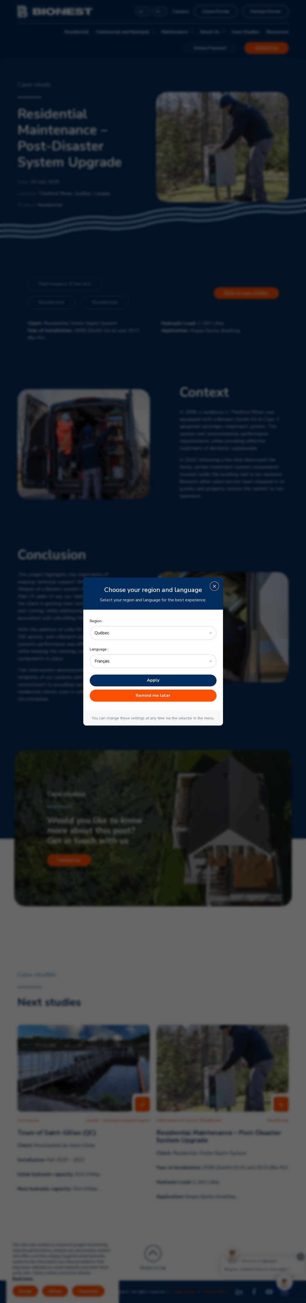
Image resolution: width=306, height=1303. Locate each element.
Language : (99, 649)
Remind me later (153, 695)
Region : (96, 621)
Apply (153, 680)
